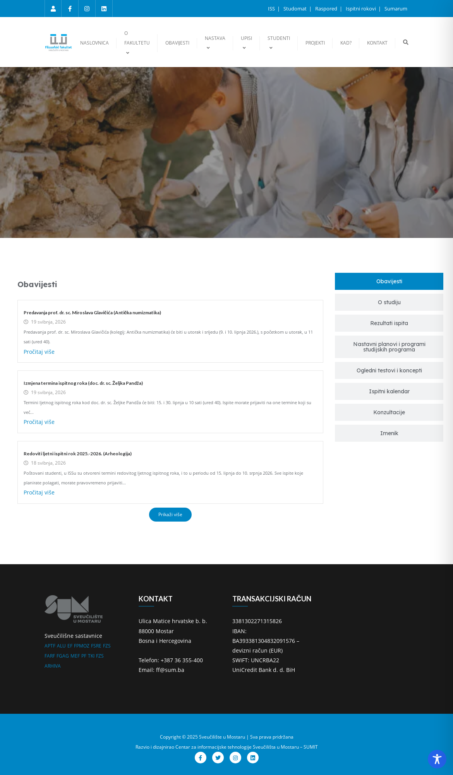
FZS (107, 645)
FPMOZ (81, 645)
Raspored (326, 8)
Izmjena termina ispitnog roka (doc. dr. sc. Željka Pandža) (83, 383)
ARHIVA (53, 666)
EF (69, 645)
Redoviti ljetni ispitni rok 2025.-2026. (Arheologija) (78, 453)
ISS (272, 8)
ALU (61, 645)
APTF (50, 645)
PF (83, 656)
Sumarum (395, 8)
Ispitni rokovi (361, 8)
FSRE (96, 645)
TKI (91, 656)
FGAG (63, 656)
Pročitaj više (39, 351)
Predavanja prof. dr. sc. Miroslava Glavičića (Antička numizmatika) (92, 312)
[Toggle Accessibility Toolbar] (437, 759)
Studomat (295, 8)
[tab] (389, 281)
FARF (50, 656)
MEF (75, 656)
